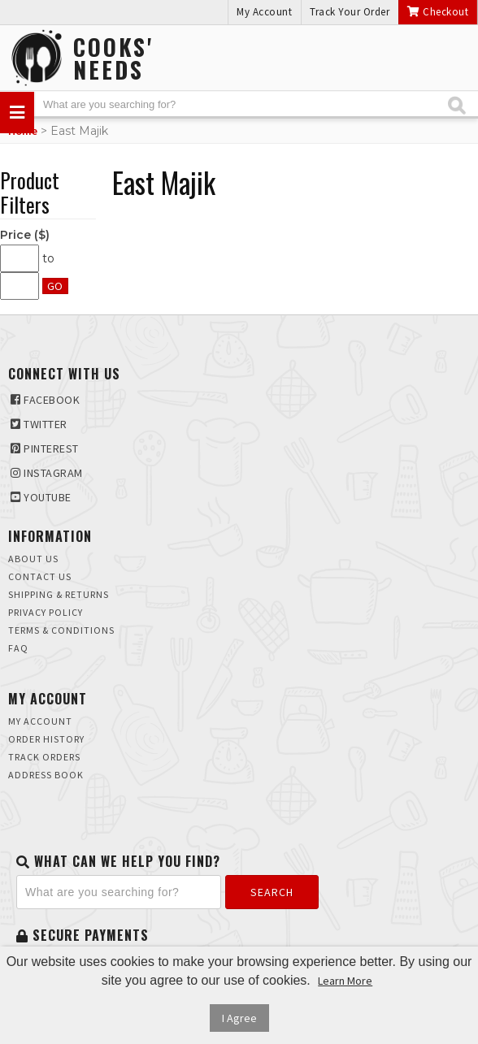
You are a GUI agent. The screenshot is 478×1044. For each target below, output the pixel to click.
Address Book (46, 775)
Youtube (41, 497)
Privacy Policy (45, 612)
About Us (33, 558)
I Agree (239, 1018)
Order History (46, 739)
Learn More (345, 980)
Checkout (437, 12)
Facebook (45, 399)
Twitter (39, 424)
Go (55, 286)
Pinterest (45, 448)
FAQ (18, 648)
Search (271, 892)
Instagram (47, 473)
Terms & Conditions (61, 630)
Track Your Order (349, 12)
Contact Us (40, 576)
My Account (264, 12)
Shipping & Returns (58, 594)
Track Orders (44, 757)
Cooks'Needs (113, 58)
